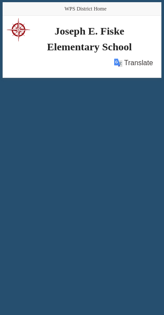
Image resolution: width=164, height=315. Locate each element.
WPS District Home (86, 9)
